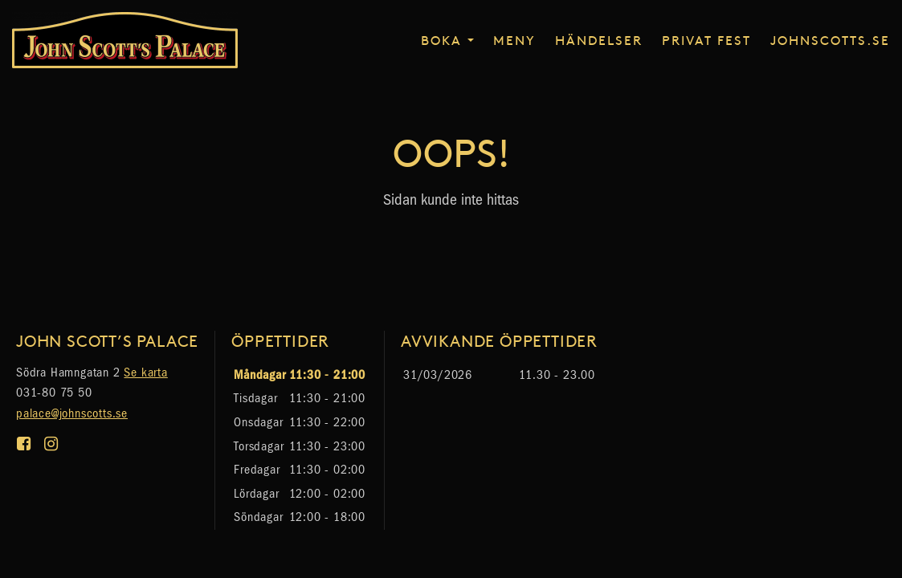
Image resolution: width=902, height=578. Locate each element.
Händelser (599, 39)
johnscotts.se (830, 39)
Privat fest (706, 39)
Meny (514, 39)
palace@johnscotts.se (72, 413)
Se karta (145, 372)
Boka (441, 39)
